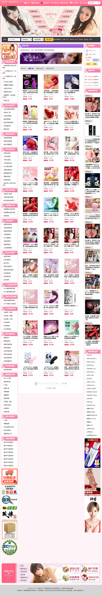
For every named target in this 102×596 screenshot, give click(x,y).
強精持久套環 (7, 194)
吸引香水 (5, 263)
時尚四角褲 (6, 430)
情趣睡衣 (5, 395)
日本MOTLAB (90, 405)
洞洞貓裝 (5, 391)
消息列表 (23, 571)
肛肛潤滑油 (6, 260)
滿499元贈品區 (7, 445)
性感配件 (5, 408)
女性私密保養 (7, 351)
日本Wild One (90, 385)
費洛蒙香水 (6, 341)
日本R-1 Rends (90, 382)
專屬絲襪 (5, 423)
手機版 (83, 3)
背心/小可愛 (6, 378)
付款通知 (65, 16)
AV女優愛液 (6, 238)
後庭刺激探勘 (7, 344)
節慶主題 (5, 388)
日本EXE (88, 378)
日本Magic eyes (90, 368)
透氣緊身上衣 (7, 433)
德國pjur (88, 422)
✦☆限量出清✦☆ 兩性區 (9, 77)
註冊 (94, 64)
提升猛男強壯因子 (8, 200)
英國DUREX (89, 408)
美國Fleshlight (90, 412)
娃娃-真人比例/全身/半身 (9, 184)
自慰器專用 (6, 241)
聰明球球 (5, 129)
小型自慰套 (6, 156)
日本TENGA (89, 365)
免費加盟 (55, 3)
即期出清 (5, 100)
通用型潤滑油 (7, 224)
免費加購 (33, 11)
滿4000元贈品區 (7, 455)
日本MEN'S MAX (91, 395)
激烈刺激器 (6, 256)
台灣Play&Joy (90, 428)
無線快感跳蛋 (7, 141)
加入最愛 (74, 3)
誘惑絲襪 (5, 398)
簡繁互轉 (64, 3)
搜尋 (49, 39)
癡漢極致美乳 (7, 173)
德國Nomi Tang (90, 418)
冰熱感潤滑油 (7, 228)
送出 (88, 64)
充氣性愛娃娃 (7, 170)
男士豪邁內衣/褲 (8, 427)
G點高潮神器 (7, 116)
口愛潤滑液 (6, 234)
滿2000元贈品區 (7, 449)
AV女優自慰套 (7, 166)
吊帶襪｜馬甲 (7, 401)
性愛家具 (5, 216)
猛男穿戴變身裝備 (8, 300)
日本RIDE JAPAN (91, 392)
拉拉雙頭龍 (6, 273)
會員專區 (23, 580)
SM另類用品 (6, 329)
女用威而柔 (6, 126)
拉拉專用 (5, 280)
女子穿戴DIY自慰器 (9, 303)
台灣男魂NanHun (91, 435)
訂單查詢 (68, 11)
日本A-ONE (89, 375)
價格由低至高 (40, 68)
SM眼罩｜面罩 (7, 312)
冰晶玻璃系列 (7, 357)
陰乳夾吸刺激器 (7, 122)
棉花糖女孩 (6, 381)
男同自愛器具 (7, 266)
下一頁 (64, 383)
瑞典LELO (89, 425)
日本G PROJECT (91, 358)
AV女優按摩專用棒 (8, 288)
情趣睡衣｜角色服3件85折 (8, 96)
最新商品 (36, 16)
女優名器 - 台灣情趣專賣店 (10, 3)
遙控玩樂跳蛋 (7, 144)
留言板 (60, 27)
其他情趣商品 (7, 361)
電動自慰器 (6, 176)
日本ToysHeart (90, 362)
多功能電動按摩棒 (8, 109)
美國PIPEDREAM (91, 415)
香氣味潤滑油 (7, 231)
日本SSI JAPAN (90, 388)
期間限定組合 (7, 92)
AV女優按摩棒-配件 (9, 292)
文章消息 (62, 22)
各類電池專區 (7, 369)
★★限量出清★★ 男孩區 (9, 66)
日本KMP (88, 398)
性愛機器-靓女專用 (8, 212)
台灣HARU (89, 432)
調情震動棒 (6, 119)
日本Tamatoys (90, 372)
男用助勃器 (6, 180)
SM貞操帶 (6, 322)
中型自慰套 (6, 160)
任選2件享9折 (7, 88)
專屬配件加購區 (7, 85)
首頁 (27, 3)
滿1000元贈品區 (7, 442)
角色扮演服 (6, 405)
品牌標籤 (42, 27)
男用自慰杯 (6, 153)
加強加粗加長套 (7, 197)
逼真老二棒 (6, 112)
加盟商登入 (24, 577)
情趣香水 (5, 337)
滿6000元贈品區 (7, 462)
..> (60, 383)
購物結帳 (35, 3)
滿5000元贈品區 (7, 459)
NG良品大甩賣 (7, 82)
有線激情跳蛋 (7, 138)
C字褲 (4, 385)
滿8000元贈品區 (7, 465)
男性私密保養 (7, 354)
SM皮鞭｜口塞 (7, 319)
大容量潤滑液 (7, 248)
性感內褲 (5, 411)
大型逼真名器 (7, 163)
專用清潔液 (6, 347)
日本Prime (89, 402)
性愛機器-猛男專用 (8, 209)
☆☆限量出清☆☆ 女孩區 (9, 72)
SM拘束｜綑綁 (7, 315)
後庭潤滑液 (6, 244)
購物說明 (45, 3)
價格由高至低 (50, 68)
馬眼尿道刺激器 (7, 270)
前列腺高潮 (6, 276)
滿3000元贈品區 (7, 452)
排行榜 (38, 22)
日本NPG (88, 355)
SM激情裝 (6, 325)
